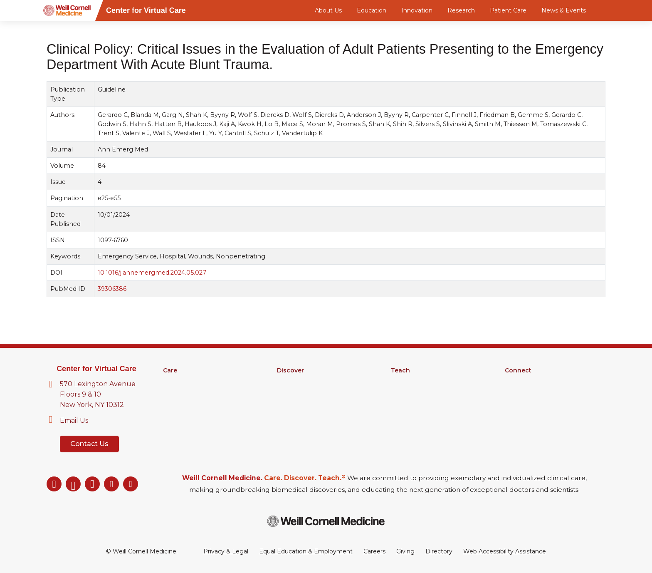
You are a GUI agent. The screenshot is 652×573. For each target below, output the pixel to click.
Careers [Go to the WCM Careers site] (374, 551)
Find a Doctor (183, 381)
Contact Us (89, 444)
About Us (328, 10)
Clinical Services (185, 392)
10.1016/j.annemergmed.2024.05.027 (152, 272)
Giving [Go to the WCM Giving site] (405, 551)
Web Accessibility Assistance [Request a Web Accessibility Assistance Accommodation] (504, 551)
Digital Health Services (196, 402)
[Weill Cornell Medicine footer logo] (326, 521)
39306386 (112, 289)
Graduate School (415, 392)
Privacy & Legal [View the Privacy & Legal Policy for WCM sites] (225, 551)
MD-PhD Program (418, 402)
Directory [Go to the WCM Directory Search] (438, 551)
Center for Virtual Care (96, 369)
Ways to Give (524, 402)
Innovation (416, 10)
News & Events (563, 10)
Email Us (74, 420)
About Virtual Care (531, 381)
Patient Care (508, 10)
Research (461, 10)
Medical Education (418, 381)
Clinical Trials (294, 392)
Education (371, 10)
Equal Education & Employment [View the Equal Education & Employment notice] (306, 551)
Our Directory (524, 392)
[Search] (606, 10)
